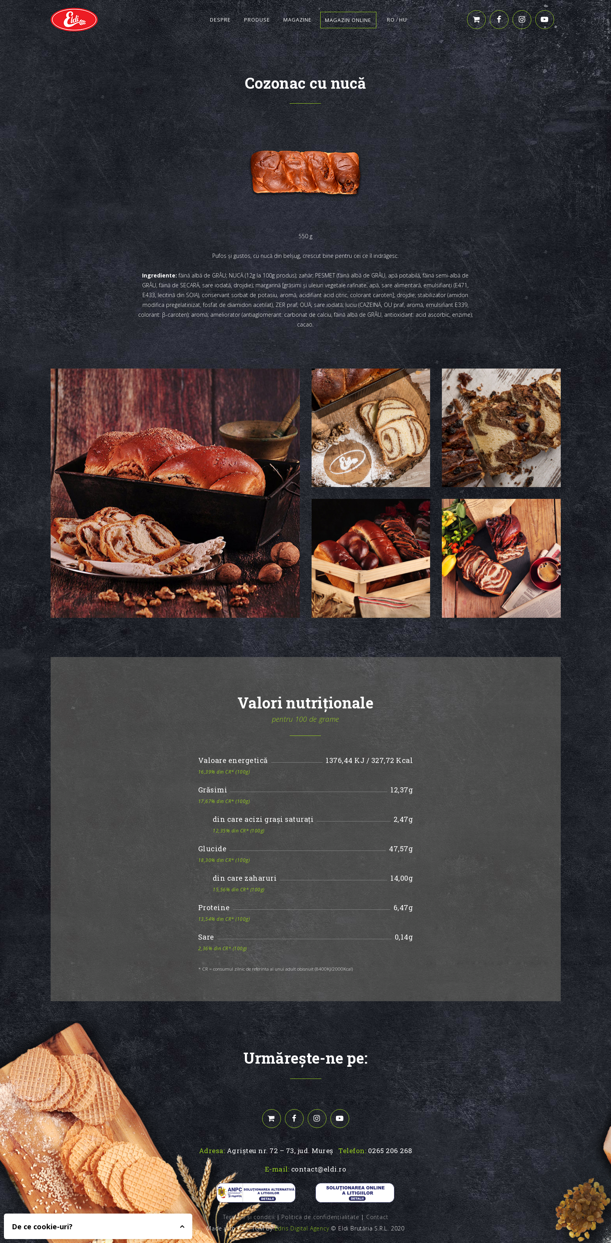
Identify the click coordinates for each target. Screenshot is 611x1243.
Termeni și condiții (249, 1217)
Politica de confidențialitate (320, 1217)
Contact (377, 1217)
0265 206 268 (390, 1150)
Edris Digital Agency (302, 1228)
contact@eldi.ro (319, 1169)
